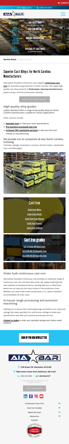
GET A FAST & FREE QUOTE (34, 99)
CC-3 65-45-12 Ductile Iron (34, 251)
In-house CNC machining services (22, 130)
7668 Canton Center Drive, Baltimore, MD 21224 (36, 372)
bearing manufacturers (51, 89)
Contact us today (11, 320)
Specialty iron (12, 123)
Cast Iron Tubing (34, 228)
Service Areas (9, 59)
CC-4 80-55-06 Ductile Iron (34, 255)
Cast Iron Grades (34, 408)
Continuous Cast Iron (34, 403)
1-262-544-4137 (44, 376)
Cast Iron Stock (34, 214)
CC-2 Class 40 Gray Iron (34, 246)
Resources (34, 416)
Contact (34, 420)
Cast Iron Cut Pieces (34, 218)
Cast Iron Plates (34, 223)
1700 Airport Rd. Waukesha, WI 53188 (35, 367)
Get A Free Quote (34, 388)
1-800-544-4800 (44, 7)
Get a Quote (24, 7)
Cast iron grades (34, 239)
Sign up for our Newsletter (34, 338)
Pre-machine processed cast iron (21, 127)
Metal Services (34, 412)
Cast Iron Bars (34, 209)
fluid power (34, 89)
